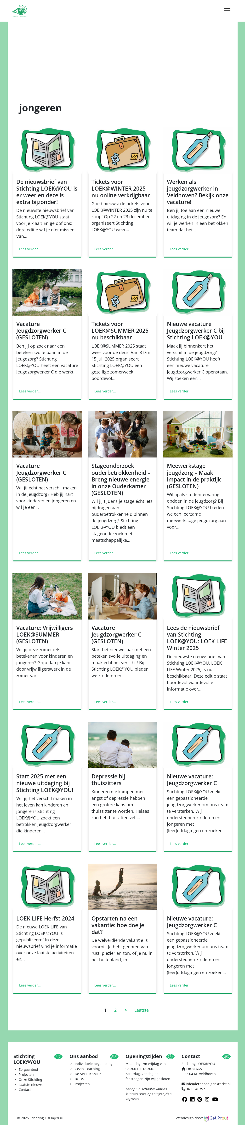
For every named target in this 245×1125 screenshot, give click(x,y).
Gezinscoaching (87, 1068)
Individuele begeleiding (94, 1063)
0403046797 (195, 1089)
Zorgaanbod (28, 1069)
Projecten (26, 1074)
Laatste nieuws (31, 1084)
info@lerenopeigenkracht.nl (208, 1084)
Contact (25, 1089)
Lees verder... (30, 249)
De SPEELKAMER (88, 1073)
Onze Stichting (30, 1079)
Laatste (141, 1010)
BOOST (80, 1079)
